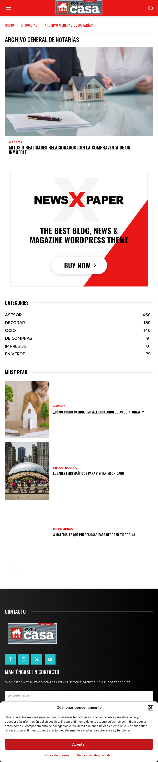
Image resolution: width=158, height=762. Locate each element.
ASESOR (16, 142)
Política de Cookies (56, 755)
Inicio (9, 25)
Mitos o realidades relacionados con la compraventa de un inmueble (69, 150)
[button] (150, 707)
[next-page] (16, 571)
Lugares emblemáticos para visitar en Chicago (88, 473)
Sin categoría (65, 467)
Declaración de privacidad (94, 755)
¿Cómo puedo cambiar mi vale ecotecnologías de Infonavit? (98, 411)
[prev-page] (8, 571)
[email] (79, 696)
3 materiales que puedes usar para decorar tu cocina (94, 534)
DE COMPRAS (63, 529)
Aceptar (79, 744)
